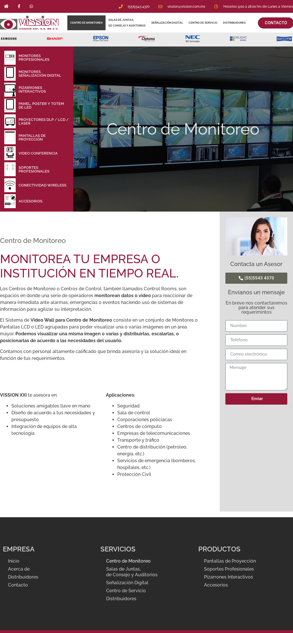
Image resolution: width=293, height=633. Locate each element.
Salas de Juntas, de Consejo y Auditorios (127, 22)
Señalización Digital (167, 22)
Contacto (19, 585)
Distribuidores (234, 22)
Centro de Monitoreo (86, 22)
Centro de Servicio (203, 22)
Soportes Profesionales (229, 569)
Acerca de (19, 569)
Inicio (14, 561)
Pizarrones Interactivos (228, 577)
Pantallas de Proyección (230, 561)
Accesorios (216, 585)
